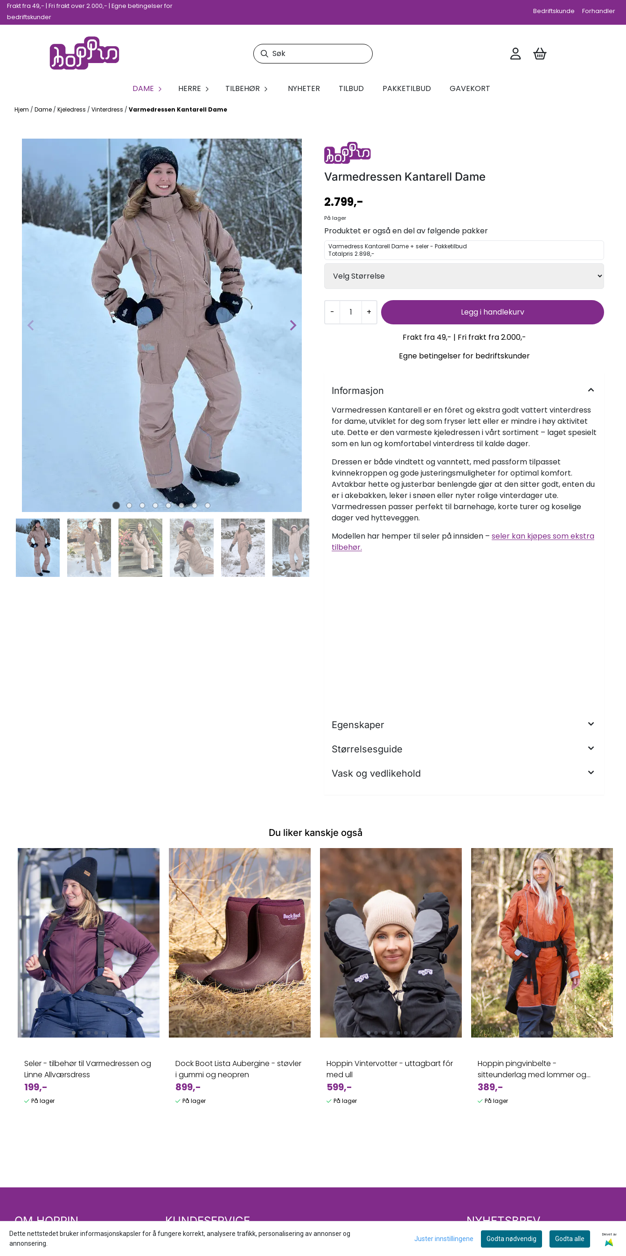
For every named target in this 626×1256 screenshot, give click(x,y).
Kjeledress (72, 109)
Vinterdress (108, 109)
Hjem (22, 109)
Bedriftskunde (554, 11)
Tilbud (351, 88)
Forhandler (598, 11)
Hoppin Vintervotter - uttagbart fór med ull (390, 1069)
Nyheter (304, 88)
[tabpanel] (88, 980)
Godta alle (569, 1238)
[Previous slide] (31, 325)
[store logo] (84, 54)
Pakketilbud (407, 88)
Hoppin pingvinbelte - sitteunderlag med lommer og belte (532, 1069)
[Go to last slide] (25, 547)
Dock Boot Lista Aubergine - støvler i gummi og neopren (238, 1069)
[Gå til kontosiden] (515, 53)
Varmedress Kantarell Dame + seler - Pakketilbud (464, 250)
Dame (44, 109)
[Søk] (313, 53)
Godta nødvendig (511, 1238)
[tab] (116, 505)
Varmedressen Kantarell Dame (178, 109)
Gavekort (470, 88)
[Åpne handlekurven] (539, 53)
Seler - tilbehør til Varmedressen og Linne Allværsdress (87, 1069)
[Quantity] (351, 312)
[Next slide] (292, 325)
